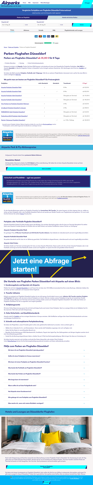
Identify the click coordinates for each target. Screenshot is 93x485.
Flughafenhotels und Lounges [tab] (73, 30)
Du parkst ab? (5, 22)
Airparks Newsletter (22, 288)
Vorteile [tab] (41, 30)
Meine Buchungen (45, 2)
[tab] (23, 18)
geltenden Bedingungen (84, 135)
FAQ (29, 2)
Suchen (82, 24)
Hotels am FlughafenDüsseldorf (46, 467)
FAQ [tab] (54, 30)
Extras (22, 214)
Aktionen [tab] (26, 30)
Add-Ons (18, 74)
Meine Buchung (11, 341)
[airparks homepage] (10, 2)
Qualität (81, 68)
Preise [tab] (12, 30)
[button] (13, 25)
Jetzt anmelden (46, 169)
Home (24, 2)
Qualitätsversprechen (62, 198)
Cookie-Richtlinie (74, 478)
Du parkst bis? (40, 22)
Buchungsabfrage (47, 124)
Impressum (35, 2)
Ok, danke (46, 482)
